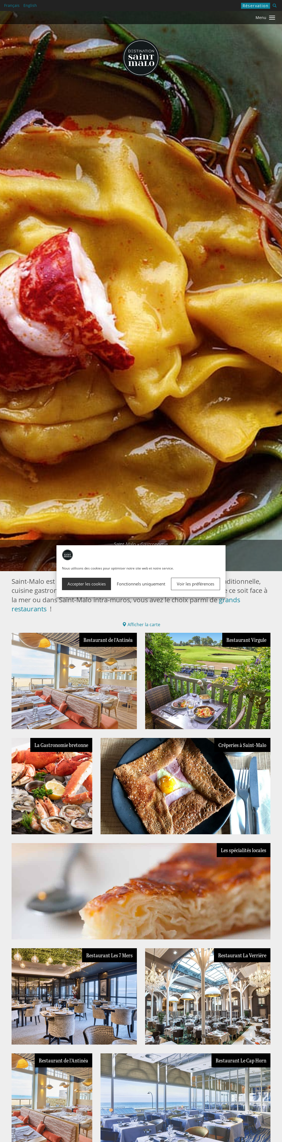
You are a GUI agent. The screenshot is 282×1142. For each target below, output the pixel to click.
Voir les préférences (195, 584)
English (30, 5)
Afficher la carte (141, 625)
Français (12, 5)
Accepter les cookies (86, 584)
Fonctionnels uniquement (141, 584)
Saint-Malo (125, 544)
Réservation (256, 5)
